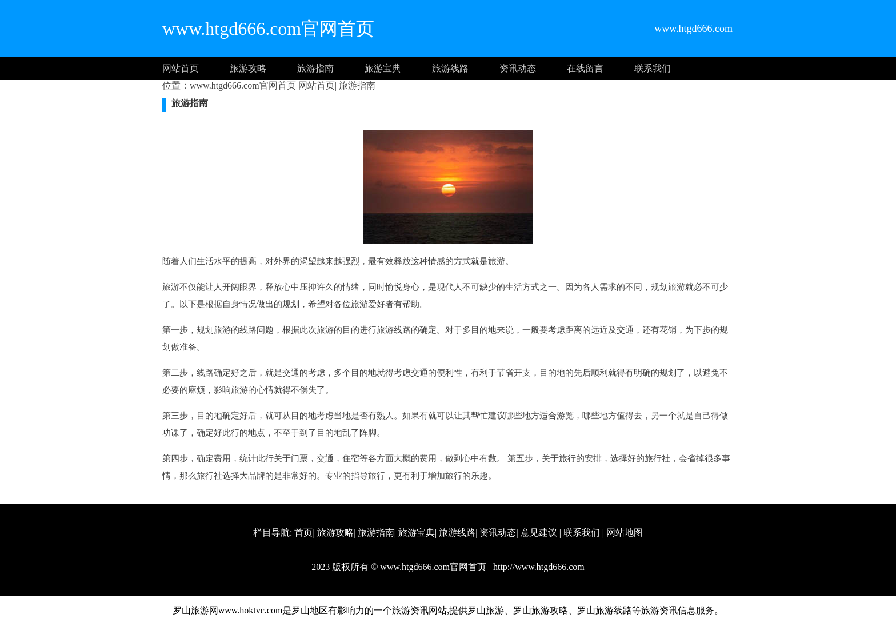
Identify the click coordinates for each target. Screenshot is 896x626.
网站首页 (180, 68)
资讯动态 (517, 68)
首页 (303, 532)
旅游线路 (450, 68)
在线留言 (585, 68)
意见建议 (539, 532)
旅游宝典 (383, 68)
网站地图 (624, 532)
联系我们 (652, 68)
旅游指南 (315, 68)
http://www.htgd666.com (538, 567)
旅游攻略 (248, 68)
